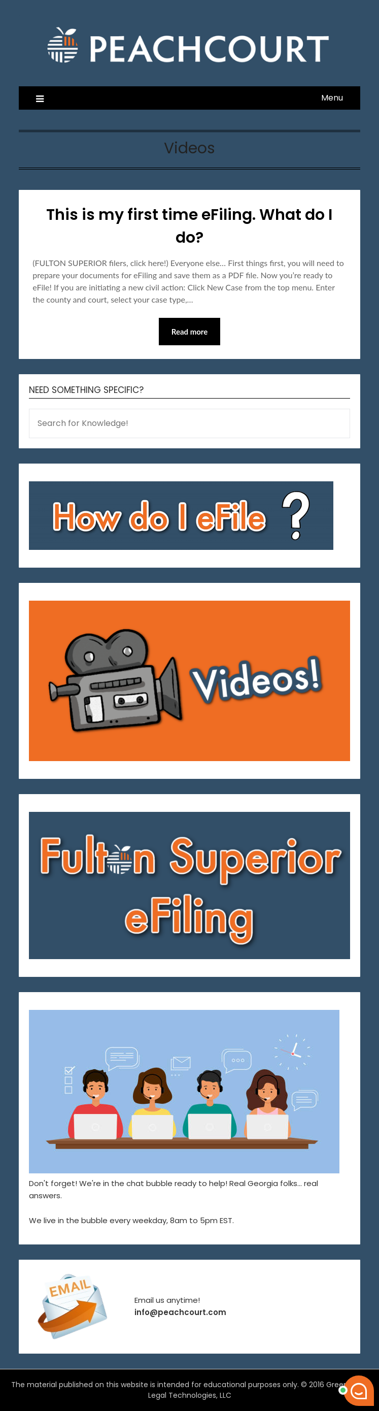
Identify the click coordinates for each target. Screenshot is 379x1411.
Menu (332, 98)
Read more (189, 331)
